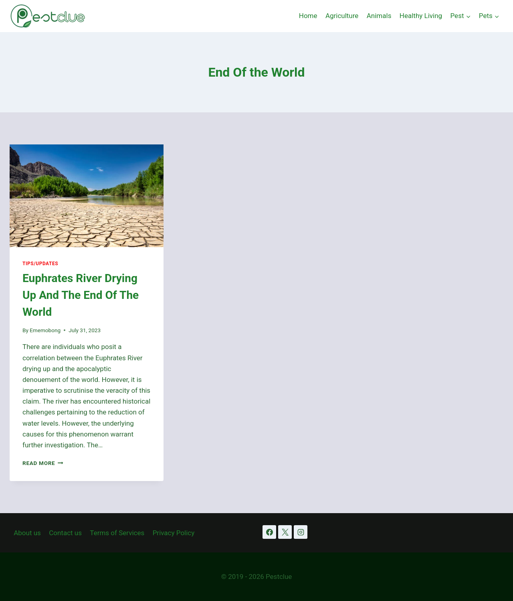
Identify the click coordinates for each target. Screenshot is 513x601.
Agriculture (342, 16)
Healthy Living (421, 16)
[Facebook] (269, 532)
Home (308, 16)
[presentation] (87, 195)
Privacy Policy (174, 533)
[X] (285, 532)
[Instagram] (300, 532)
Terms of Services (117, 533)
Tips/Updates (40, 263)
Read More (42, 463)
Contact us (65, 533)
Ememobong (45, 330)
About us (27, 533)
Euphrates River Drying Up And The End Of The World (80, 295)
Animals (379, 16)
